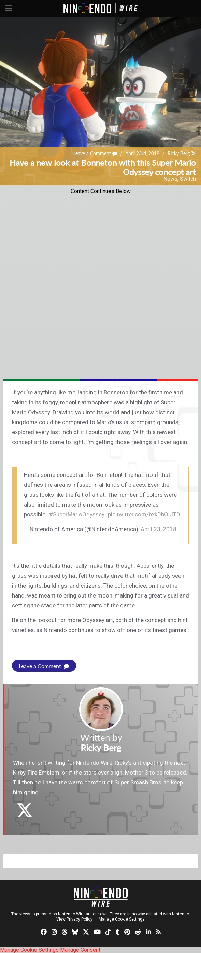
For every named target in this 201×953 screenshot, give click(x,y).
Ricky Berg (179, 153)
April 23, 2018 (158, 529)
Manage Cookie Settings (122, 919)
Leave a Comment (95, 153)
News (170, 179)
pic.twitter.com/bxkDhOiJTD (144, 514)
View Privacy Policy (74, 919)
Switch (188, 179)
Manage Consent (80, 950)
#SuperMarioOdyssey (76, 514)
